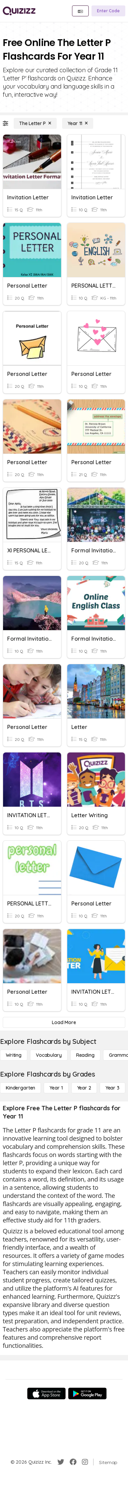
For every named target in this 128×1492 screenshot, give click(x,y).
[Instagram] (85, 1462)
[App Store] (46, 1393)
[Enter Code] (108, 10)
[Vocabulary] (49, 1055)
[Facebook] (73, 1462)
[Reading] (85, 1055)
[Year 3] (112, 1087)
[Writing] (13, 1055)
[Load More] (64, 1022)
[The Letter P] (35, 123)
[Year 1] (56, 1087)
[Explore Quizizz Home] (19, 10)
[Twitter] (60, 1462)
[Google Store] (87, 1393)
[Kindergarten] (20, 1087)
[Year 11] (77, 123)
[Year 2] (84, 1087)
